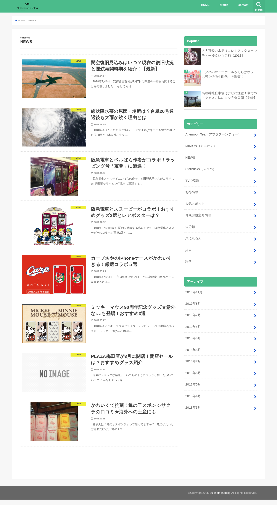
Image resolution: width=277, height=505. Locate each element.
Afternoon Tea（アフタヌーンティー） (213, 134)
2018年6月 (193, 370)
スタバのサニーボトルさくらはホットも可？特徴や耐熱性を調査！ (229, 74)
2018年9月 (193, 336)
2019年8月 (193, 302)
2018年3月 (193, 404)
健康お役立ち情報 (198, 214)
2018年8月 (193, 347)
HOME (205, 4)
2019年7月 (193, 313)
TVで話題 (192, 180)
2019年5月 (193, 325)
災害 (188, 248)
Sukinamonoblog (219, 498)
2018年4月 (193, 393)
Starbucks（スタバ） (200, 168)
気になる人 (193, 237)
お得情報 (191, 191)
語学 (188, 260)
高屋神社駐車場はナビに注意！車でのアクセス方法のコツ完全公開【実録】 (229, 95)
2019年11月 (193, 290)
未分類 (190, 226)
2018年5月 (193, 382)
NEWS (190, 157)
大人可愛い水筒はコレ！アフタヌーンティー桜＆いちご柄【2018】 (229, 53)
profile (224, 4)
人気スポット (195, 203)
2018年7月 (193, 359)
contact (243, 4)
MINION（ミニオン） (200, 146)
